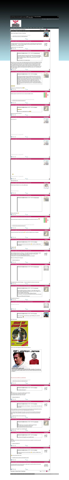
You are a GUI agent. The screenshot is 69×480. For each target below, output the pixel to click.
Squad (40, 27)
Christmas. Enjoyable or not (16, 397)
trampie (46, 91)
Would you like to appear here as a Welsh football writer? (20, 36)
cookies (27, 16)
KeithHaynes (46, 30)
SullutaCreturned (46, 41)
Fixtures (36, 27)
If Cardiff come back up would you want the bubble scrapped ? (20, 457)
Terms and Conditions (38, 16)
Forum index (13, 29)
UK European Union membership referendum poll (18, 100)
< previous (44, 29)
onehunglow (46, 250)
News (14, 27)
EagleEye (46, 264)
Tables (42, 27)
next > (49, 29)
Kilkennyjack (46, 182)
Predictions (25, 27)
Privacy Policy (31, 17)
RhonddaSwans (46, 447)
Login (11, 180)
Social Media (20, 27)
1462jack (46, 50)
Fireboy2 (46, 71)
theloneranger (46, 117)
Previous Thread (18, 29)
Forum (16, 27)
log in (45, 18)
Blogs (28, 27)
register (48, 18)
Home (11, 27)
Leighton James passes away (18, 368)
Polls (34, 27)
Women (31, 27)
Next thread (23, 29)
